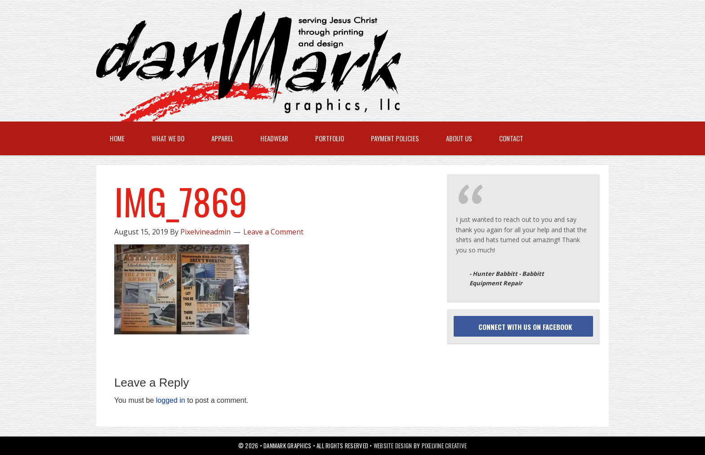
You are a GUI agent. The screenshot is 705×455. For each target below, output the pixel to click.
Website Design (393, 445)
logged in (170, 400)
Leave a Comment (273, 232)
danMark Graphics (343, 65)
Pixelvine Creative (444, 445)
